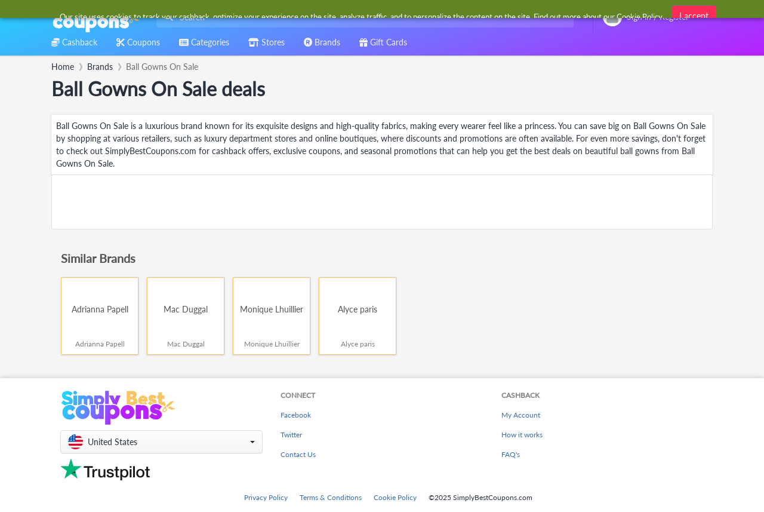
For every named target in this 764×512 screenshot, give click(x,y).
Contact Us (298, 454)
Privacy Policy (266, 497)
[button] (161, 441)
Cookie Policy (395, 497)
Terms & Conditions (331, 497)
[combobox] (362, 17)
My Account (520, 414)
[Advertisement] (382, 202)
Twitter (291, 434)
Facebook (296, 414)
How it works (522, 434)
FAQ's (510, 454)
